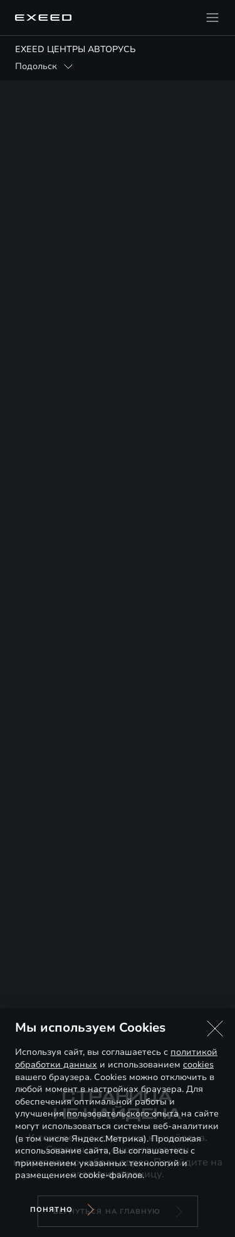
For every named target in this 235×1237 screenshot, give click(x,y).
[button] (215, 1028)
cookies (198, 1065)
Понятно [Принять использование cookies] (51, 1209)
